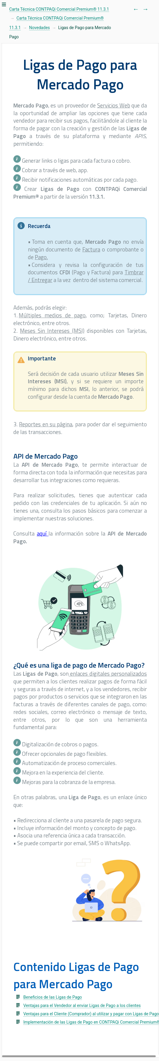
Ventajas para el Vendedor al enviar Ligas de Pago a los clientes (82, 1005)
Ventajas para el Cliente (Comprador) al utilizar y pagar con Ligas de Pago (91, 1013)
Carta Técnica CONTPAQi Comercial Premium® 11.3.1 (59, 9)
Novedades (39, 27)
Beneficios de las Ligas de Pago (52, 997)
